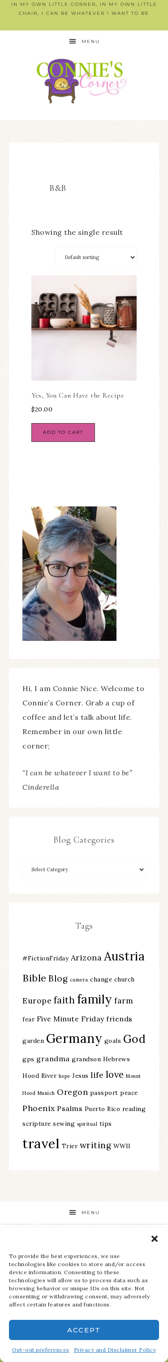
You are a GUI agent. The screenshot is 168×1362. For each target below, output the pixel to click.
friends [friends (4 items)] (119, 1018)
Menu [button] (91, 41)
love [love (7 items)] (115, 1074)
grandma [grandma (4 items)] (53, 1058)
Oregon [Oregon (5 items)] (72, 1092)
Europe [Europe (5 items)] (37, 1000)
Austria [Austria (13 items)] (124, 956)
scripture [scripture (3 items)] (36, 1124)
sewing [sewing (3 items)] (64, 1124)
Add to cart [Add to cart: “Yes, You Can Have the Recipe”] (63, 432)
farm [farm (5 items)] (123, 1000)
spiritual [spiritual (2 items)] (87, 1124)
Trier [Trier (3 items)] (70, 1146)
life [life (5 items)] (96, 1075)
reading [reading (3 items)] (134, 1109)
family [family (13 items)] (94, 999)
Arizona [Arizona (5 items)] (86, 957)
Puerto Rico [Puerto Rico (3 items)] (103, 1109)
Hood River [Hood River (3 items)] (39, 1076)
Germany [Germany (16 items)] (74, 1038)
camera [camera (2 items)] (79, 980)
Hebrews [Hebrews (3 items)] (116, 1059)
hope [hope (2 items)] (64, 1076)
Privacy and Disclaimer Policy (115, 1349)
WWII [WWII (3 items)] (122, 1146)
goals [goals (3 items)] (112, 1041)
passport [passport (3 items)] (104, 1093)
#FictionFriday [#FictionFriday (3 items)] (45, 958)
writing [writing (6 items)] (96, 1145)
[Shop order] (96, 257)
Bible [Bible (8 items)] (34, 978)
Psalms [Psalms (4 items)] (69, 1108)
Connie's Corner (84, 81)
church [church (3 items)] (124, 979)
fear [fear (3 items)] (28, 1019)
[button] (154, 1238)
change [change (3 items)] (101, 979)
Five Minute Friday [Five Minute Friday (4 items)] (70, 1018)
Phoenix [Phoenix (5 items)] (38, 1108)
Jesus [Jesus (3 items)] (80, 1076)
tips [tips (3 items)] (105, 1124)
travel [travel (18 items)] (41, 1143)
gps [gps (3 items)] (28, 1059)
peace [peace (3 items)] (129, 1093)
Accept (84, 1330)
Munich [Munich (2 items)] (46, 1093)
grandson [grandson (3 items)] (86, 1059)
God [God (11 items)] (134, 1039)
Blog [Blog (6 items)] (58, 978)
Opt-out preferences (40, 1349)
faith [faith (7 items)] (64, 1000)
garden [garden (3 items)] (33, 1041)
